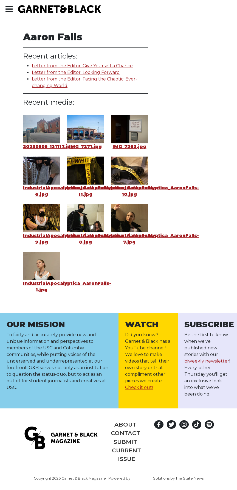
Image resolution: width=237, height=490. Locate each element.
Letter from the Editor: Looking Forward (76, 72)
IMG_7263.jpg (129, 146)
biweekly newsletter (206, 361)
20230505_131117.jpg (48, 146)
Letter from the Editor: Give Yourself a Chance (82, 65)
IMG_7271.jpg (85, 146)
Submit (125, 441)
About (125, 424)
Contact (125, 433)
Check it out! (139, 387)
